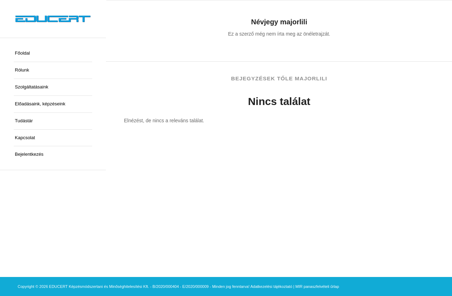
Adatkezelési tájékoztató (271, 286)
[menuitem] (53, 53)
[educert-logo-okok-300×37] (53, 19)
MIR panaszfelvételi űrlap (317, 286)
